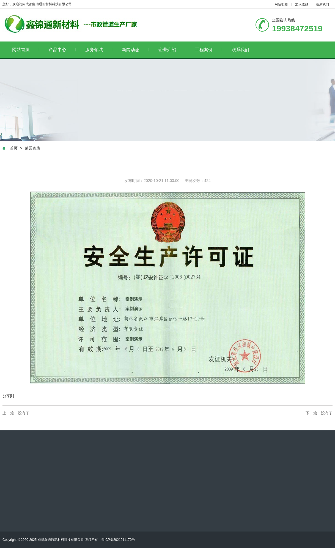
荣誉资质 (32, 148)
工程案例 (208, 49)
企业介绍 (172, 49)
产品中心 (62, 49)
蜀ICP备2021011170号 (118, 540)
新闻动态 (135, 49)
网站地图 (281, 4)
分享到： (10, 396)
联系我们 (322, 4)
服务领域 (98, 49)
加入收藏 (301, 4)
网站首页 (25, 49)
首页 (14, 148)
